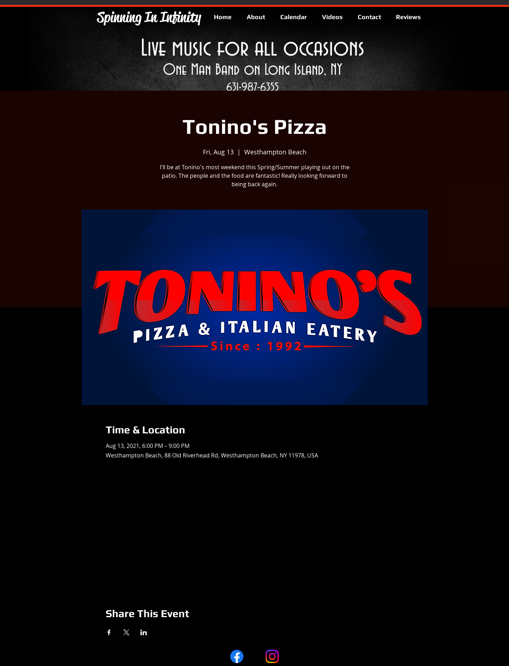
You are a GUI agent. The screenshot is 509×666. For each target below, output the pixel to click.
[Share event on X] (126, 632)
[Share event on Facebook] (109, 632)
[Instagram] (272, 656)
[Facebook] (237, 656)
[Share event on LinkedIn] (143, 632)
